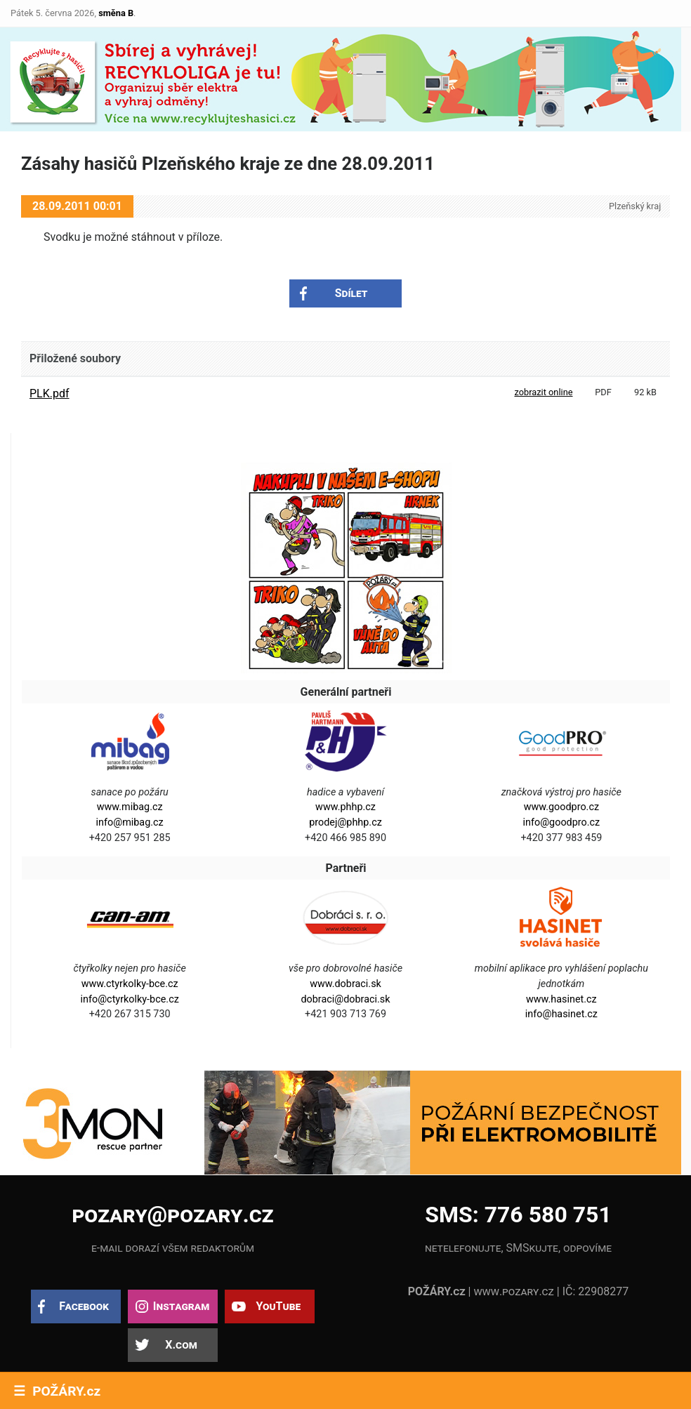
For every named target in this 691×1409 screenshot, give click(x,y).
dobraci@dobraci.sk (345, 999)
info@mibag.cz (130, 822)
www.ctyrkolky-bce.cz (129, 984)
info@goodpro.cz (561, 822)
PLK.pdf (49, 393)
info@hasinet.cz (561, 1014)
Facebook (84, 1306)
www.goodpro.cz (561, 807)
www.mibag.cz (130, 807)
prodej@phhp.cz (345, 822)
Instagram (181, 1306)
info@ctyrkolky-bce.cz (130, 999)
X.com (181, 1344)
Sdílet (351, 293)
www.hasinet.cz (561, 999)
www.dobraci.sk (345, 984)
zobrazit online (543, 392)
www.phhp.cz (345, 807)
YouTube (278, 1306)
